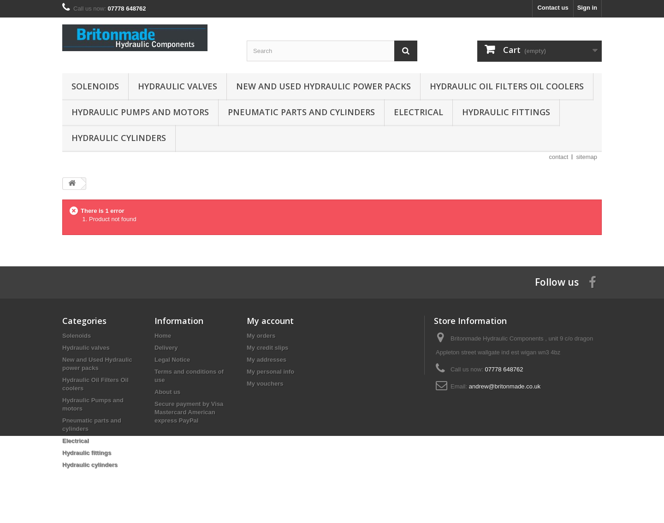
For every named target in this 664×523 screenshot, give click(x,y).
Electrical (418, 112)
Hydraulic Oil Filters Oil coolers (507, 86)
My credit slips (267, 347)
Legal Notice (172, 359)
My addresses (266, 359)
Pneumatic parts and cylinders (301, 112)
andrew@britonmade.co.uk (505, 386)
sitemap (586, 156)
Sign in (587, 7)
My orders (261, 335)
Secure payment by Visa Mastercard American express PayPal (188, 412)
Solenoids (95, 86)
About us (167, 391)
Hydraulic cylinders (118, 137)
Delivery (166, 347)
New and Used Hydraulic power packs (323, 86)
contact (559, 156)
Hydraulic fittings (506, 112)
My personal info (270, 371)
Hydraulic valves (177, 86)
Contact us (552, 7)
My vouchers (265, 383)
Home (162, 335)
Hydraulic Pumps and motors (140, 112)
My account (270, 320)
